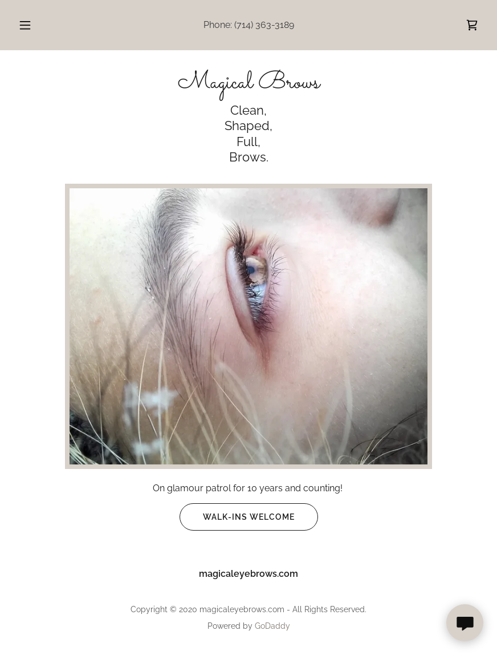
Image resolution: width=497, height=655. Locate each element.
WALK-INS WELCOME (237, 517)
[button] (34, 25)
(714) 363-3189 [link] (264, 24)
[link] (472, 25)
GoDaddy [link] (272, 625)
